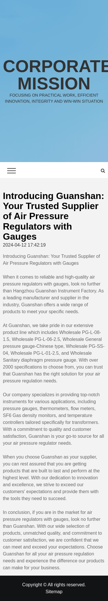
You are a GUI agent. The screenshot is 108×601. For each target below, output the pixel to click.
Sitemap (54, 591)
